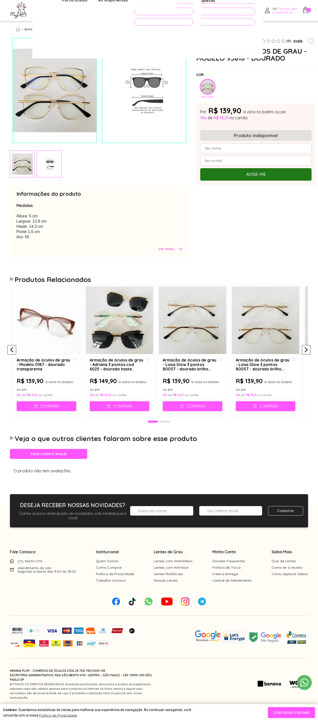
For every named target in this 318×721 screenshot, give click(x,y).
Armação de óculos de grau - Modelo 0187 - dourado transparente (43, 371)
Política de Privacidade (115, 585)
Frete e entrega (225, 585)
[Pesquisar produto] (245, 10)
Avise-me (256, 174)
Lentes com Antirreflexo (173, 572)
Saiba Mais (282, 563)
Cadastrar (285, 522)
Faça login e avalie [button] (49, 465)
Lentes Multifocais (168, 585)
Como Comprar (109, 578)
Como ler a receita (287, 578)
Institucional (107, 563)
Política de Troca (226, 578)
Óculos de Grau (51, 10)
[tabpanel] (22, 164)
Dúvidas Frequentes (228, 572)
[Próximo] (306, 356)
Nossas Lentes (166, 591)
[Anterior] (11, 356)
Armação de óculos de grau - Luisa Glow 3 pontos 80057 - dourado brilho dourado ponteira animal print (193, 371)
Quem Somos (107, 572)
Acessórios (120, 10)
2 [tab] (165, 433)
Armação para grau (40, 29)
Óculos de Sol (88, 10)
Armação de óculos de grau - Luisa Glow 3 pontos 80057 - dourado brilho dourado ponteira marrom (267, 371)
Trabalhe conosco (111, 591)
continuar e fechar (291, 713)
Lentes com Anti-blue (171, 578)
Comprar (50, 412)
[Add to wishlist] (311, 41)
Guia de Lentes (284, 572)
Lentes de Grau (168, 563)
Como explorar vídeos (290, 585)
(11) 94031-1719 (30, 572)
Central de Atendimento (232, 591)
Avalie (298, 41)
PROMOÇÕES (155, 10)
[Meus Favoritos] (257, 10)
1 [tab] (153, 433)
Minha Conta (224, 563)
